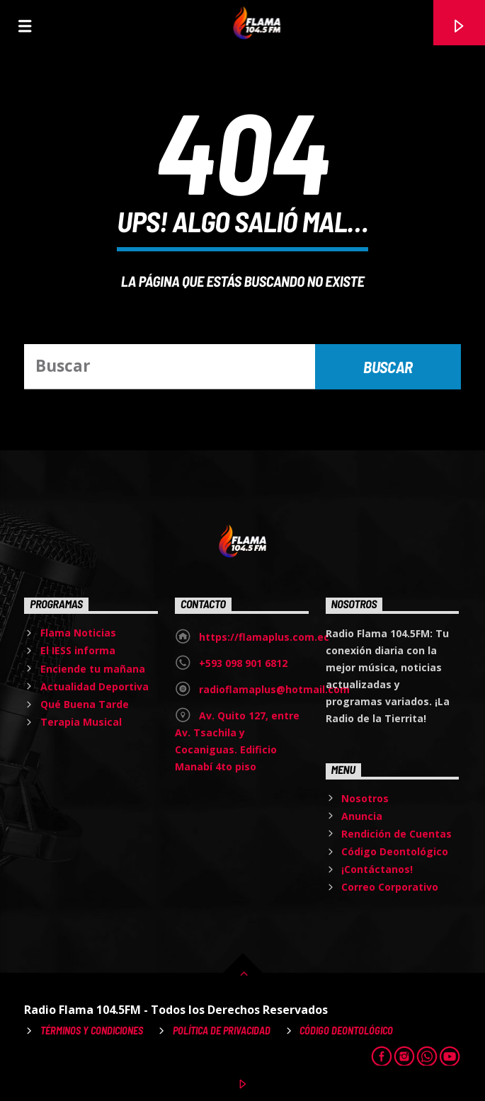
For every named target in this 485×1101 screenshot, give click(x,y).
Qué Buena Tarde (84, 704)
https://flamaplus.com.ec (264, 637)
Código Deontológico (394, 851)
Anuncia (361, 816)
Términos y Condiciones (91, 1031)
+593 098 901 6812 (243, 663)
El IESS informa (77, 650)
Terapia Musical (81, 722)
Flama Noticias (78, 632)
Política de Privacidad (221, 1031)
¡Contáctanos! (377, 869)
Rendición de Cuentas (396, 833)
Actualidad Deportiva (94, 686)
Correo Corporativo (389, 887)
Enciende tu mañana (92, 668)
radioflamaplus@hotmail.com (274, 689)
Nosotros (365, 798)
